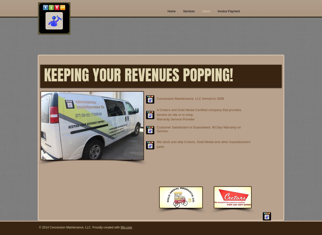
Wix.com (126, 227)
